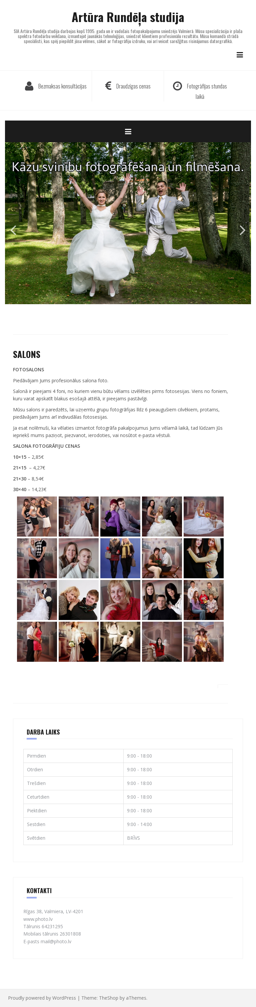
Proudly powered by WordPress (42, 998)
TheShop (108, 998)
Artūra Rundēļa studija (128, 16)
